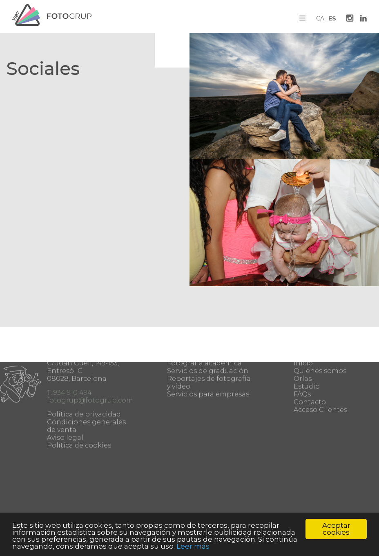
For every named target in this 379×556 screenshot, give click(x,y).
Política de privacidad (84, 386)
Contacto (310, 373)
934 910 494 (73, 364)
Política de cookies (79, 417)
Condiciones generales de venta (86, 397)
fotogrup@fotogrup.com (90, 372)
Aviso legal (65, 409)
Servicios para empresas (208, 366)
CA (320, 18)
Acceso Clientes (320, 381)
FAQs (302, 366)
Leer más (193, 546)
